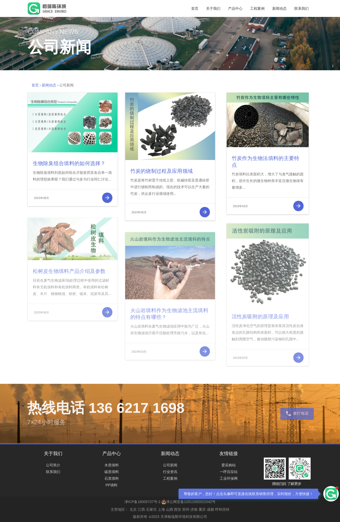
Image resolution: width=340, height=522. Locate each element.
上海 (161, 509)
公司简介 (53, 465)
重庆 (202, 509)
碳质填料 (111, 472)
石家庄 (151, 509)
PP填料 (111, 485)
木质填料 (111, 465)
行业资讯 (170, 472)
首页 (194, 8)
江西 (141, 509)
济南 (194, 509)
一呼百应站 (229, 472)
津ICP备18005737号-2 (142, 502)
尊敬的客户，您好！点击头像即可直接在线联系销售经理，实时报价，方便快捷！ (248, 494)
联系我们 (301, 8)
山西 (169, 509)
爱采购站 (228, 465)
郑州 (185, 509)
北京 (133, 509)
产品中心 (235, 8)
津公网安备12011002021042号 (188, 502)
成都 (210, 509)
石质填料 (111, 478)
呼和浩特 (222, 509)
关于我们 (213, 8)
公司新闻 (170, 465)
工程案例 (257, 8)
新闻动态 (279, 8)
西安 (177, 509)
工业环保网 (229, 478)
